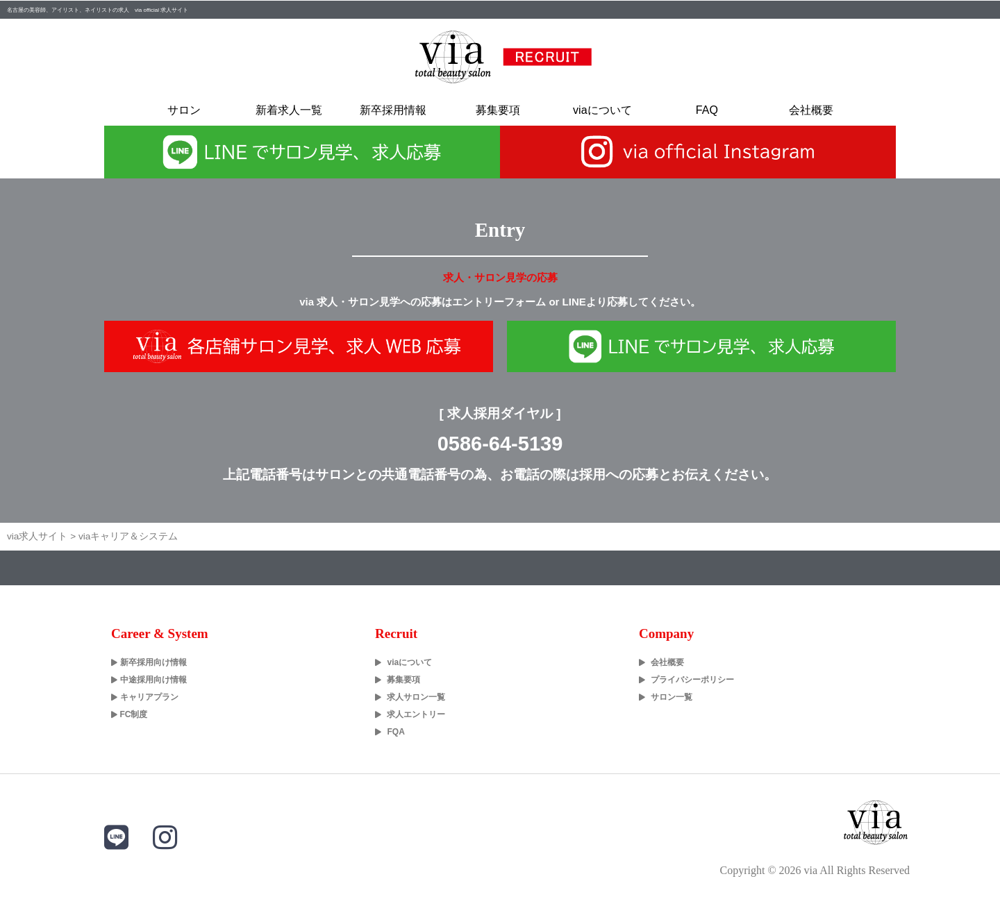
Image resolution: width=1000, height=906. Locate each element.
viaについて (602, 110)
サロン (184, 110)
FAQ (707, 110)
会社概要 (811, 110)
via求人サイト (37, 536)
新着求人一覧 (289, 110)
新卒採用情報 (393, 110)
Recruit (396, 633)
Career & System (159, 633)
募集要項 (498, 110)
